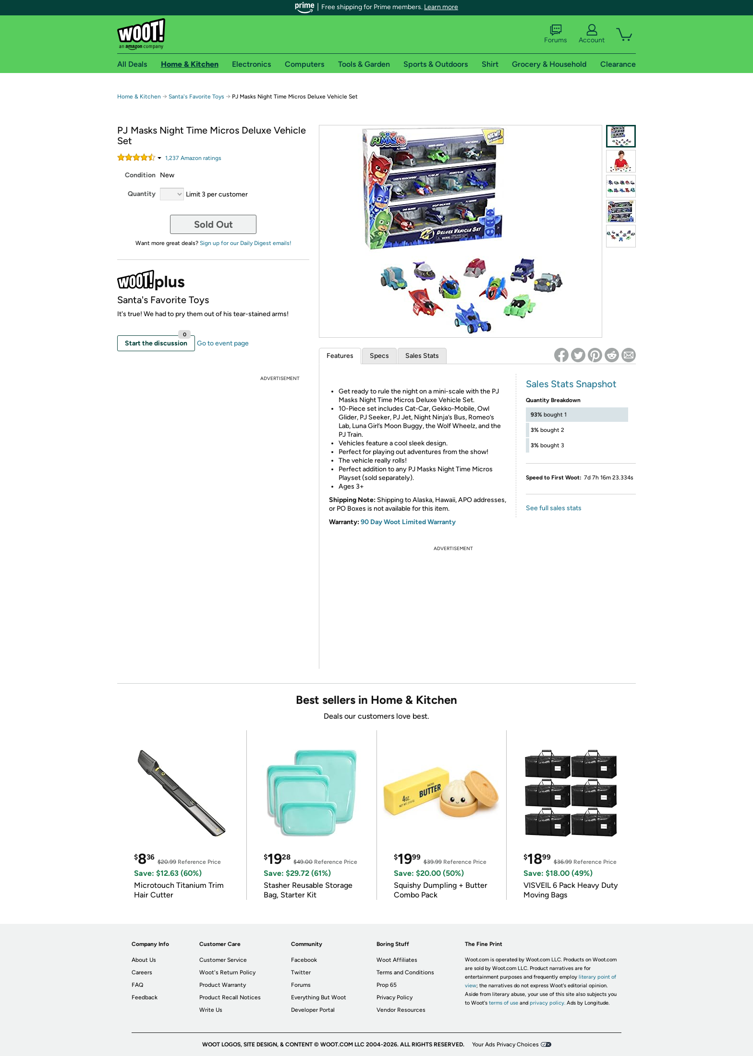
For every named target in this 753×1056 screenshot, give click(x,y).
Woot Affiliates (396, 960)
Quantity (142, 194)
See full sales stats (554, 508)
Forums (555, 34)
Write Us (210, 1010)
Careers (142, 972)
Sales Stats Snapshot (571, 384)
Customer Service (223, 960)
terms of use (503, 1003)
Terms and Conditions (405, 972)
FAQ (137, 985)
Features (340, 356)
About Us (144, 960)
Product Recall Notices (230, 997)
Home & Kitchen (139, 96)
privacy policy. (547, 1003)
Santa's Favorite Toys (196, 96)
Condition (140, 175)
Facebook (304, 960)
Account (592, 34)
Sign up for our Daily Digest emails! (245, 243)
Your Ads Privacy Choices (505, 1044)
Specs (379, 356)
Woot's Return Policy (227, 972)
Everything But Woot (318, 997)
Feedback (145, 997)
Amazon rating (193, 158)
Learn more (441, 7)
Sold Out (213, 224)
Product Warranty (222, 985)
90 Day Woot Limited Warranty (408, 522)
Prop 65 (386, 985)
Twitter (301, 972)
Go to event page (223, 343)
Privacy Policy (394, 997)
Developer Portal (313, 1010)
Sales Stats (422, 356)
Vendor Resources (400, 1010)
